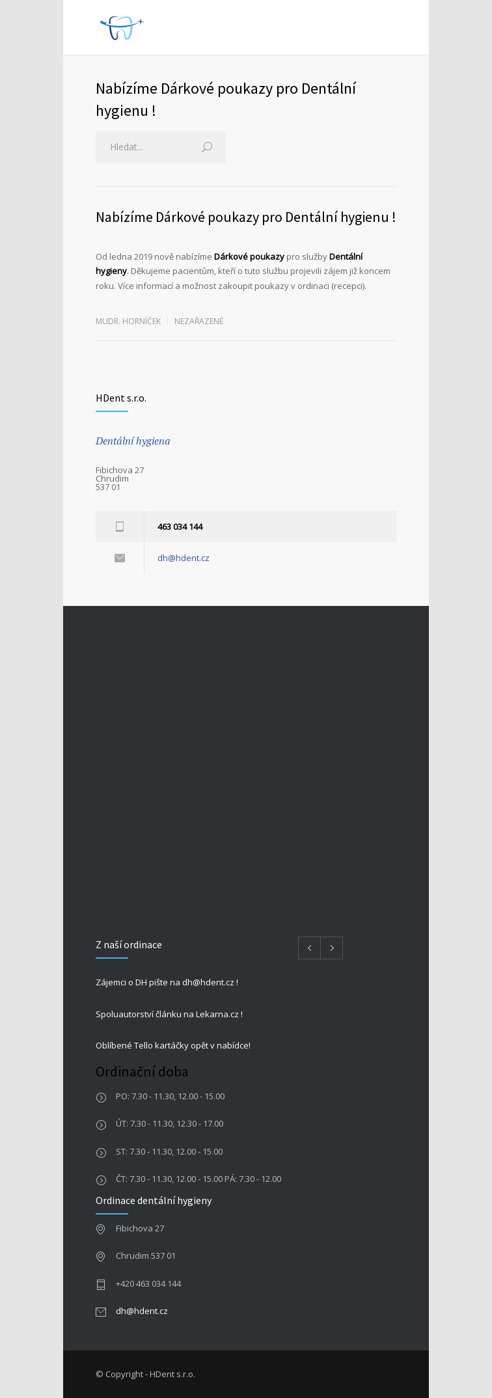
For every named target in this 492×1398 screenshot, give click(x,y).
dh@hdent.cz (183, 558)
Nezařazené (198, 321)
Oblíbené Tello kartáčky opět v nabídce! (173, 1045)
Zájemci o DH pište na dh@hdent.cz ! (167, 982)
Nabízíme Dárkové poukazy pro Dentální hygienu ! (246, 217)
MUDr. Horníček (128, 321)
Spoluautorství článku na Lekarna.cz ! (169, 1014)
